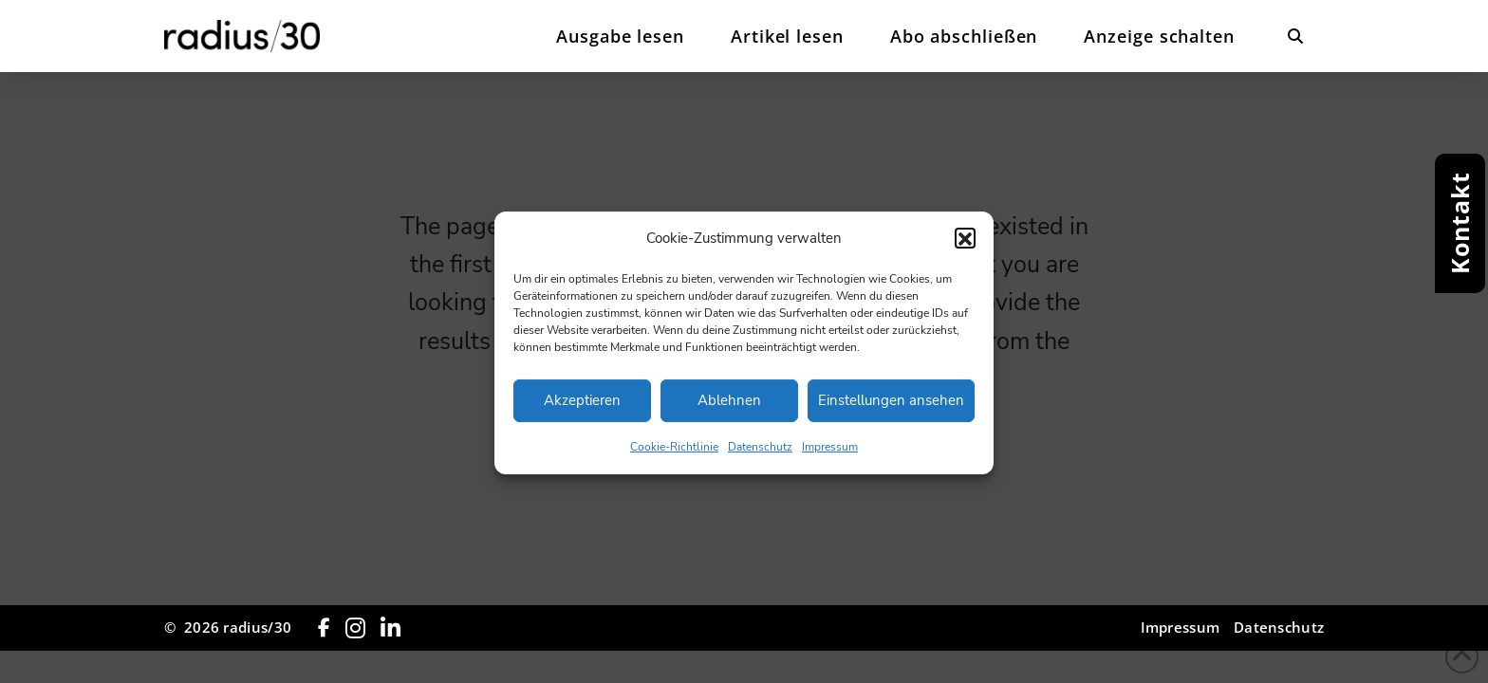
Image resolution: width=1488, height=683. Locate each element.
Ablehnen (729, 410)
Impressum (830, 457)
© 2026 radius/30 (227, 627)
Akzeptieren (582, 410)
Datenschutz (760, 457)
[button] (965, 248)
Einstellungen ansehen (891, 410)
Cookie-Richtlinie (674, 457)
